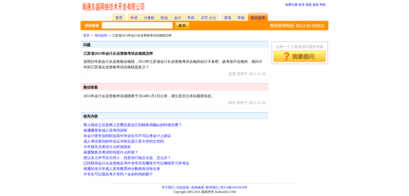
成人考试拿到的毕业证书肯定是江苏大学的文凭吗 (123, 141)
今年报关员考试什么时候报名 (107, 147)
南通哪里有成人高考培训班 (105, 130)
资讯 (227, 18)
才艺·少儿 (208, 18)
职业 (164, 18)
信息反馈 (182, 187)
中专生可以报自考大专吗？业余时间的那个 (118, 174)
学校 (241, 18)
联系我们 (212, 187)
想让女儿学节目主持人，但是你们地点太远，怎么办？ (127, 158)
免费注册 (291, 5)
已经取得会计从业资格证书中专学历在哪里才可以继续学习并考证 (136, 163)
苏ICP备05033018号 (233, 187)
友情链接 (197, 187)
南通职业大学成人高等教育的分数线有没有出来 (121, 169)
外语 (134, 18)
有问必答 (258, 18)
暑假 (315, 5)
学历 (191, 18)
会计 (177, 18)
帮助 (323, 5)
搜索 (308, 5)
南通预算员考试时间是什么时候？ (110, 152)
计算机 (149, 18)
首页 (119, 18)
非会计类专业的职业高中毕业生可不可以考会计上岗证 (127, 136)
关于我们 (168, 187)
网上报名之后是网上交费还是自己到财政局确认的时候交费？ (132, 125)
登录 (301, 5)
